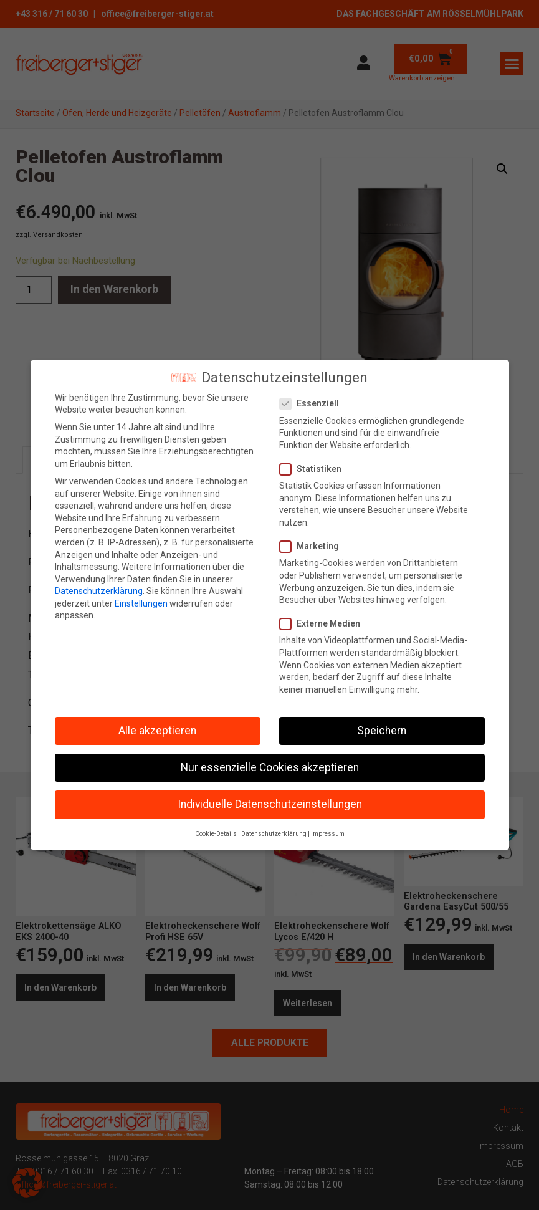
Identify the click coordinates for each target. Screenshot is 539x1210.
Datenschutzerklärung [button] (274, 834)
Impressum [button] (328, 834)
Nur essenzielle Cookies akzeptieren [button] (270, 767)
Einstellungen (141, 603)
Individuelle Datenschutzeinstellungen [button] (270, 804)
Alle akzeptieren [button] (157, 730)
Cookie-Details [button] (216, 834)
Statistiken (314, 469)
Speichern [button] (381, 730)
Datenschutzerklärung (99, 591)
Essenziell (313, 404)
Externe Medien (323, 624)
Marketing (313, 546)
